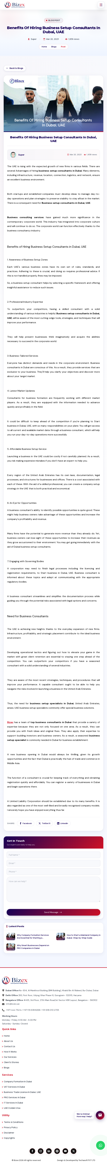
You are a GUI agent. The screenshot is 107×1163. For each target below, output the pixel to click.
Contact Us (9, 1046)
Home (44, 46)
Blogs (54, 46)
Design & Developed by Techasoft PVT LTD (76, 1160)
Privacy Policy (11, 1127)
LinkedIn (62, 823)
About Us (8, 1041)
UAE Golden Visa (12, 1108)
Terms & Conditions (13, 1122)
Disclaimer (9, 1132)
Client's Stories (11, 1062)
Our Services (10, 1057)
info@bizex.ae (11, 1003)
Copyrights (9, 1138)
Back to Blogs (14, 68)
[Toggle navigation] (101, 4)
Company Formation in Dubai (18, 1081)
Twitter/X (44, 823)
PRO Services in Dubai (14, 1097)
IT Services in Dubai (13, 1102)
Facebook (25, 823)
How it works (10, 1051)
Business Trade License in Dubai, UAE (22, 1092)
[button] (89, 1115)
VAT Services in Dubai (14, 1086)
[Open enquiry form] (100, 1115)
